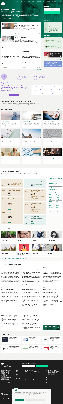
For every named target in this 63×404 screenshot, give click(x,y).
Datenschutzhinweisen (34, 395)
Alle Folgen (60, 50)
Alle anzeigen (60, 19)
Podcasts (9, 257)
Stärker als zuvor (3, 257)
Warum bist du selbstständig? (16, 257)
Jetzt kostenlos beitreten (52, 12)
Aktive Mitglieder (25, 257)
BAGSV (9, 382)
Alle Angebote (59, 59)
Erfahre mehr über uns (21, 16)
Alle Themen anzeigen (58, 108)
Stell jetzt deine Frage (13, 94)
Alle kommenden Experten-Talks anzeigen (33, 380)
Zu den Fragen (4, 94)
